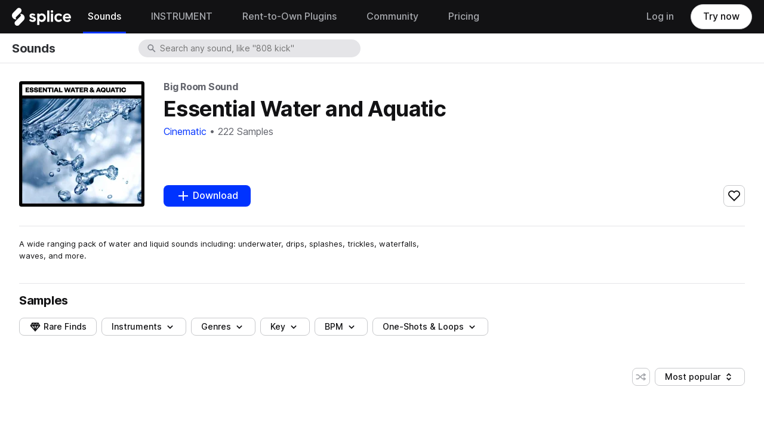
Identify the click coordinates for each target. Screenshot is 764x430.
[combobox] (259, 48)
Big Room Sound (201, 87)
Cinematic (185, 131)
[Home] (41, 20)
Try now (721, 16)
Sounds (33, 48)
